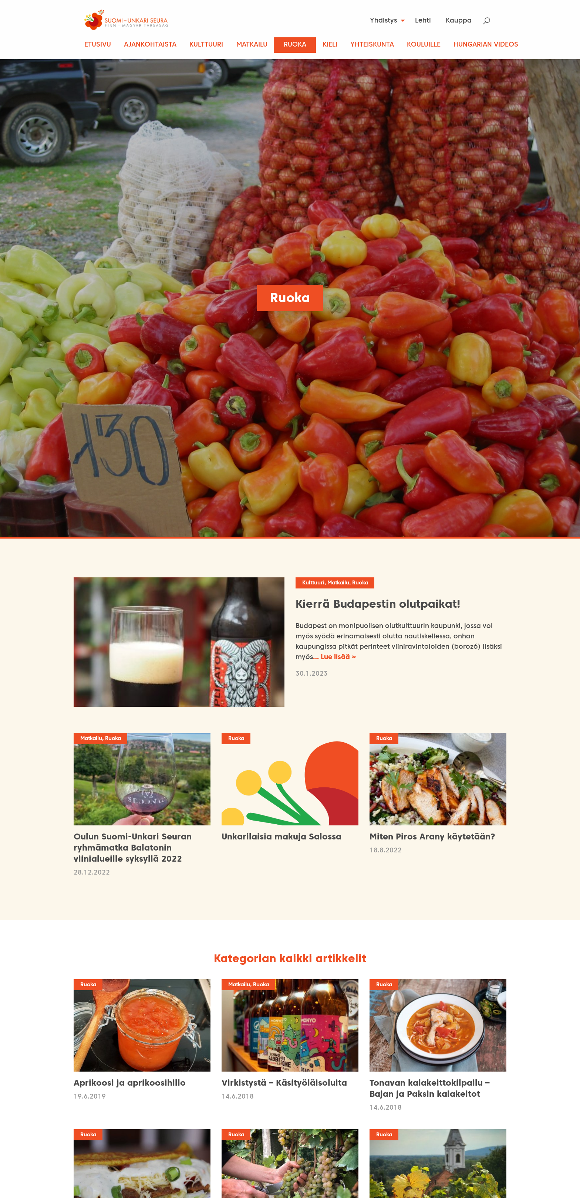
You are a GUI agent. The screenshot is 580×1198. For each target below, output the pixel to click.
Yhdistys (383, 21)
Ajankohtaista (150, 45)
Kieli (330, 45)
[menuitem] (385, 20)
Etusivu (97, 45)
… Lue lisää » (334, 657)
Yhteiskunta (372, 45)
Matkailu (251, 45)
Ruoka (295, 45)
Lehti (423, 21)
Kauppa (459, 21)
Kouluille (424, 45)
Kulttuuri (206, 45)
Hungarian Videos (485, 45)
